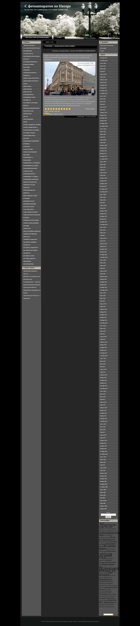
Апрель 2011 (103, 435)
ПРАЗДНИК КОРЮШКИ (29, 204)
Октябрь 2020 (103, 123)
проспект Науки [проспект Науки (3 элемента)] (103, 600)
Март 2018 (102, 208)
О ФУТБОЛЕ (26, 146)
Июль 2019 (103, 164)
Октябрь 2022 (103, 57)
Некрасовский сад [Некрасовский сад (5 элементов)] (106, 565)
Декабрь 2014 (103, 314)
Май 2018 (102, 202)
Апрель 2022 (103, 74)
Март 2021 (102, 109)
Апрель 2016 (103, 271)
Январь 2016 (103, 279)
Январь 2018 (103, 213)
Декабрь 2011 (103, 413)
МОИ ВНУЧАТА (27, 113)
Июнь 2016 (103, 265)
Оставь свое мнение (91, 116)
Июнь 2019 (103, 167)
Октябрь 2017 (103, 221)
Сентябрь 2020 (104, 126)
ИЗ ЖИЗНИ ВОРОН (28, 94)
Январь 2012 (103, 410)
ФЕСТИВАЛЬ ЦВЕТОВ (29, 258)
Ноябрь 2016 (103, 251)
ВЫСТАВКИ (26, 67)
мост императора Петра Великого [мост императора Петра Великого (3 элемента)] (107, 596)
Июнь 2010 (103, 462)
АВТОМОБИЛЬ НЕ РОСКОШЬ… (32, 56)
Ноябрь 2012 (103, 383)
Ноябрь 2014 (103, 317)
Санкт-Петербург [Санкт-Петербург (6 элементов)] (106, 573)
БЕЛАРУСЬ (26, 59)
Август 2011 (103, 424)
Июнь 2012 (103, 396)
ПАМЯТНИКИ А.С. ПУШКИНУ (31, 163)
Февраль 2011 (103, 440)
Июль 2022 (103, 66)
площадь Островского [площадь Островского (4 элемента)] (107, 598)
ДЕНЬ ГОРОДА (27, 86)
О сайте (59, 37)
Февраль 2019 (103, 178)
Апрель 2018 (103, 205)
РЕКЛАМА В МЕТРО (28, 206)
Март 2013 (102, 372)
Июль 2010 (103, 459)
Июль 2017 (103, 230)
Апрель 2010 (103, 467)
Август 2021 (103, 96)
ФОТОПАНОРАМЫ (28, 264)
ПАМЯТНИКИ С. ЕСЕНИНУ (30, 176)
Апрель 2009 (103, 500)
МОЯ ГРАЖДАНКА (28, 119)
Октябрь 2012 (103, 385)
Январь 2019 (103, 180)
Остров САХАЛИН (28, 149)
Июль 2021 (103, 98)
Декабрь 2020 (103, 118)
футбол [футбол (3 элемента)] (112, 606)
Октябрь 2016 (103, 254)
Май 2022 (102, 71)
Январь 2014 (103, 344)
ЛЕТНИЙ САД (27, 100)
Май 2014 (102, 333)
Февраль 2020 (103, 145)
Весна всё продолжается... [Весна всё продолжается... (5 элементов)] (107, 538)
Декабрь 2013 (103, 347)
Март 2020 (102, 142)
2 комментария (81, 116)
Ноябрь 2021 (103, 88)
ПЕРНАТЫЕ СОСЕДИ (29, 184)
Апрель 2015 (103, 303)
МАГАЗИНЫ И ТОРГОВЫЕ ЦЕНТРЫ (85, 50)
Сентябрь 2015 (104, 290)
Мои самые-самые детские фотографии (37, 37)
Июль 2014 (103, 328)
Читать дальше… (90, 108)
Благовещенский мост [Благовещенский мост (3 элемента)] (104, 537)
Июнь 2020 (103, 134)
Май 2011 (102, 432)
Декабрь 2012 (103, 380)
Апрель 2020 (103, 139)
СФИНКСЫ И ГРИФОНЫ (30, 234)
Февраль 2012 (103, 407)
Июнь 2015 (103, 298)
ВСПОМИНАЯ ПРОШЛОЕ (30, 61)
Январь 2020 (103, 148)
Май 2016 (102, 268)
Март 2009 (102, 503)
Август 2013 (103, 358)
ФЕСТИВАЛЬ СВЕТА (28, 255)
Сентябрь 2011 (104, 421)
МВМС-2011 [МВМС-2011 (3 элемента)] (102, 560)
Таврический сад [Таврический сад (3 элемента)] (108, 577)
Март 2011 (102, 437)
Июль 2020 (103, 131)
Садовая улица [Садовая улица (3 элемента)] (102, 573)
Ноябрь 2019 (103, 153)
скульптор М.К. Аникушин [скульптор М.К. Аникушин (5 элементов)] (107, 601)
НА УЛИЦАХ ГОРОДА (29, 132)
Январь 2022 (103, 82)
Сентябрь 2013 (104, 355)
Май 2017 (102, 235)
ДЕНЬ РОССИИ (27, 91)
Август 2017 (103, 227)
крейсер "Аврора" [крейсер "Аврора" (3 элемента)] (112, 594)
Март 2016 (102, 273)
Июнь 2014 (103, 331)
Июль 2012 (103, 394)
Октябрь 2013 (103, 353)
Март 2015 (102, 306)
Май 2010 (102, 465)
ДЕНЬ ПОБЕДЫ (27, 89)
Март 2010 (102, 470)
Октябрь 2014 (103, 320)
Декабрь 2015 (103, 282)
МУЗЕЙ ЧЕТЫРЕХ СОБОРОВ (31, 130)
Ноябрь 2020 (103, 120)
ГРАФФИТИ (26, 70)
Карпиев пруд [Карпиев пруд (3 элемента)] (102, 551)
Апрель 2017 (103, 238)
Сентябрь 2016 (104, 257)
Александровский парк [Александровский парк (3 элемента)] (111, 530)
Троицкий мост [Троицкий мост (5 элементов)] (106, 579)
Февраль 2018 (103, 211)
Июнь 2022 (103, 68)
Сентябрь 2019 (104, 159)
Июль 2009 (103, 492)
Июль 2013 (103, 361)
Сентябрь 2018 (104, 191)
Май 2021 (102, 104)
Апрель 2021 (103, 107)
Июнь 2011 (103, 429)
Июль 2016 (103, 262)
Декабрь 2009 (103, 478)
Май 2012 (102, 399)
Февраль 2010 (103, 473)
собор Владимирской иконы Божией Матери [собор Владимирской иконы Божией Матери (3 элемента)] (108, 604)
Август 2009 (103, 489)
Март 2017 (102, 241)
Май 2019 (102, 170)
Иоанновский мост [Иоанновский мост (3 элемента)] (111, 549)
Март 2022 (102, 77)
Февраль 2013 (103, 374)
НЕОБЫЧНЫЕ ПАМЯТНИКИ (31, 141)
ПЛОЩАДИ (26, 198)
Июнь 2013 (103, 364)
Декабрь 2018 (103, 183)
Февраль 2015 (103, 309)
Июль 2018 (103, 197)
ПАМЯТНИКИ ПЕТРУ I (29, 173)
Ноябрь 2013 (103, 350)
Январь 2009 (103, 508)
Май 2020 (102, 137)
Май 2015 (102, 301)
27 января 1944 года (28, 53)
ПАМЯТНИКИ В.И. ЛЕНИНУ (30, 165)
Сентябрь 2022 (104, 60)
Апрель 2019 (103, 172)
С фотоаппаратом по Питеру (48, 6)
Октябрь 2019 (103, 156)
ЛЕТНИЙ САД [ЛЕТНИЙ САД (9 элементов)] (105, 556)
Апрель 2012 (103, 402)
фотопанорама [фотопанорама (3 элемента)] (106, 606)
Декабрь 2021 (103, 85)
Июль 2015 (103, 295)
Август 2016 (103, 260)
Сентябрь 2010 (104, 454)
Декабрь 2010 (103, 446)
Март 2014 (102, 339)
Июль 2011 (103, 426)
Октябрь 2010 (103, 451)
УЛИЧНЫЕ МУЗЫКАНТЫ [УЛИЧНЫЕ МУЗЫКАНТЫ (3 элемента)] (106, 581)
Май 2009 (102, 497)
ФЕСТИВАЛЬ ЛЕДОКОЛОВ (30, 247)
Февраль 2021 (103, 112)
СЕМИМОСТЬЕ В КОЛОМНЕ (31, 220)
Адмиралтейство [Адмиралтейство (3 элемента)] (111, 528)
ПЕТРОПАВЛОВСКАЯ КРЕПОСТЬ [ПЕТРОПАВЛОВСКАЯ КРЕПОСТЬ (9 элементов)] (115, 569)
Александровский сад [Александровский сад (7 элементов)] (109, 533)
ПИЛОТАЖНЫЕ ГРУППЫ (30, 195)
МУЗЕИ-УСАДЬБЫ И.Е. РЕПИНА (32, 124)
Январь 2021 (103, 115)
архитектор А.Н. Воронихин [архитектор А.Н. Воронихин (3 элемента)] (106, 583)
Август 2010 (103, 456)
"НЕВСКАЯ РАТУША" (29, 45)
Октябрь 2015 (103, 287)
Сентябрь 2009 (104, 487)
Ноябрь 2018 (103, 186)
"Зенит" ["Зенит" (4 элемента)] (102, 523)
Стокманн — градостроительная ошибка (60, 46)
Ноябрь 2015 (103, 284)
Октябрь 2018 (103, 189)
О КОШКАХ (26, 143)
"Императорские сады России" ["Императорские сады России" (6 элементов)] (107, 525)
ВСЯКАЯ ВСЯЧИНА (28, 64)
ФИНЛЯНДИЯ (27, 261)
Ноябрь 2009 (103, 481)
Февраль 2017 (103, 243)
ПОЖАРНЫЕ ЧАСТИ (28, 201)
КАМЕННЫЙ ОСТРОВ (29, 97)
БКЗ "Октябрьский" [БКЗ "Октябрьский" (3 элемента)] (108, 535)
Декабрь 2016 (103, 249)
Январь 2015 (103, 312)
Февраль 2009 (103, 506)
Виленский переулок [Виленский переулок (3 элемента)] (104, 541)
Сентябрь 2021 (104, 93)
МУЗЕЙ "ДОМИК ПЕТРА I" (30, 127)
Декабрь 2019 (103, 150)
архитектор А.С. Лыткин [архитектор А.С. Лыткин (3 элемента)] (105, 585)
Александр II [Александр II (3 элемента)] (102, 530)
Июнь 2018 (103, 200)
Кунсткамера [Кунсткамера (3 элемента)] (109, 553)
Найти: (108, 512)
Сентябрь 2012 (104, 388)
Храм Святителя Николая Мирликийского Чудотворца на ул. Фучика (32, 290)
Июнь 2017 (103, 232)
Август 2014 (103, 325)
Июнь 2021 (103, 101)
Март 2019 (102, 175)
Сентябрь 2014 (104, 323)
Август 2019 (103, 161)
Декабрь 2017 (103, 216)
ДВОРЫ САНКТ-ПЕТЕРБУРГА (31, 78)
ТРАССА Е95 (26, 236)
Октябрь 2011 (103, 418)
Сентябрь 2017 (104, 224)
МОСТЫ (25, 116)
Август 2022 (103, 63)
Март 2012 (102, 405)
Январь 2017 (103, 246)
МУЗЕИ (25, 122)
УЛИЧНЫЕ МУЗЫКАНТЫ (30, 239)
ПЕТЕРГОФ (26, 187)
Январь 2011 (103, 443)
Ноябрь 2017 (103, 219)
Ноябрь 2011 (103, 415)
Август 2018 (103, 194)
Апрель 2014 (103, 336)
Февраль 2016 (103, 276)
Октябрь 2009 (103, 484)
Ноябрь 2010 (103, 448)
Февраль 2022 (103, 79)
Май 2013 (102, 366)
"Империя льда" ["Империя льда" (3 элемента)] (103, 528)
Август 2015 (103, 292)
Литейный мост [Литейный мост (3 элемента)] (110, 558)
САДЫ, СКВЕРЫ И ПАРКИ (30, 212)
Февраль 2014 (103, 342)
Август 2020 (103, 129)
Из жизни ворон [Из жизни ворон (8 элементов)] (107, 547)
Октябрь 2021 (103, 90)
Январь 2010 (103, 476)
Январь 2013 (103, 377)
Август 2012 (103, 391)
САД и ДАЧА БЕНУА (28, 209)
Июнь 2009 (103, 495)
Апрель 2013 (103, 369)
